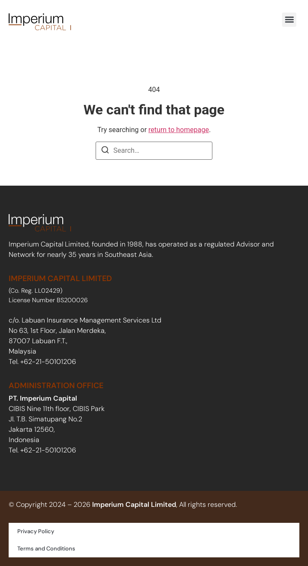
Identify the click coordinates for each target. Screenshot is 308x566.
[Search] (105, 151)
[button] (289, 20)
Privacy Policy (35, 531)
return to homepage (178, 130)
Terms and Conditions (46, 548)
